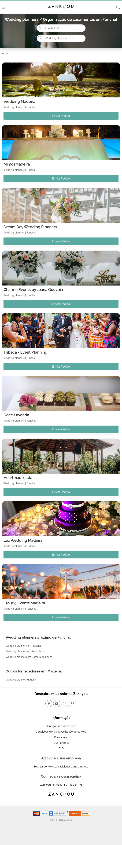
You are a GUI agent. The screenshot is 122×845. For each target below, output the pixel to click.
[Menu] (3, 7)
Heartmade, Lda (17, 477)
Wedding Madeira (19, 101)
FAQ (61, 748)
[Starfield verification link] (59, 813)
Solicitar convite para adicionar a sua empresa (61, 766)
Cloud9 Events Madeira (24, 603)
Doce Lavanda (16, 415)
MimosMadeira (16, 164)
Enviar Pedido (61, 116)
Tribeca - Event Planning (25, 352)
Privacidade (61, 737)
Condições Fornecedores (61, 726)
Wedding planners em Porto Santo (25, 651)
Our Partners (61, 742)
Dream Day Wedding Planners (30, 227)
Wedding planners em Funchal (23, 645)
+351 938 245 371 (72, 784)
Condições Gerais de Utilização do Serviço (61, 731)
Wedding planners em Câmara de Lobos (29, 657)
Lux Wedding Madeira (22, 540)
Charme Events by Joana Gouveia (33, 289)
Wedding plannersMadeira (21, 679)
